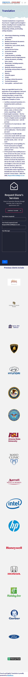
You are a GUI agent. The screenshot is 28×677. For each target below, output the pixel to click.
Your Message (14, 241)
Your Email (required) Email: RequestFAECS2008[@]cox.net (14, 225)
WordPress (10, 675)
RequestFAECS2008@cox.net (16, 175)
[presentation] (13, 256)
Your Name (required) (14, 218)
